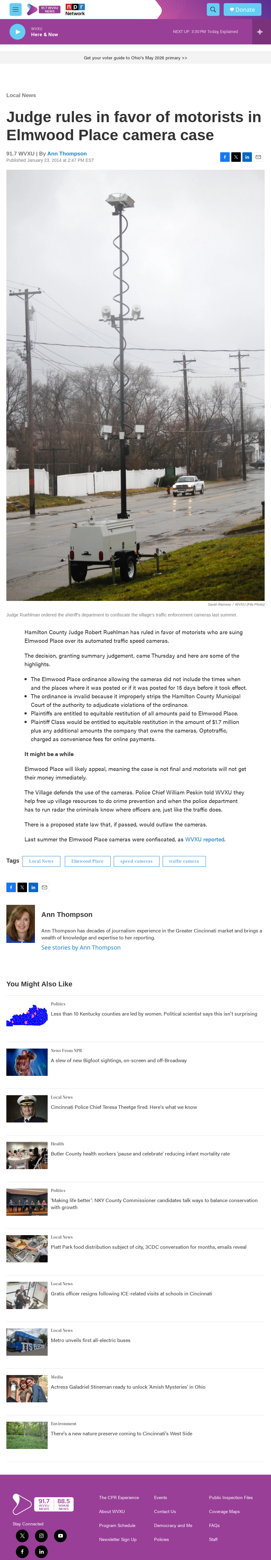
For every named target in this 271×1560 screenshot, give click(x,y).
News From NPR (66, 1050)
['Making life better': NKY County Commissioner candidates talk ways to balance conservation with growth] (27, 1202)
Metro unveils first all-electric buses (91, 1340)
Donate (245, 9)
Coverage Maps (224, 1511)
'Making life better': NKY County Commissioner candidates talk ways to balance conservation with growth (154, 1203)
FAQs (214, 1525)
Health (57, 1144)
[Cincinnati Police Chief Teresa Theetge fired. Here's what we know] (27, 1108)
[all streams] (261, 31)
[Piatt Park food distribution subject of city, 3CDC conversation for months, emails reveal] (27, 1248)
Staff (213, 1539)
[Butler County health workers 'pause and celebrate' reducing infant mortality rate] (27, 1155)
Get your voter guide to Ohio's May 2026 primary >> (135, 57)
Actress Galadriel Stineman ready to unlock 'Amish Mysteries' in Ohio (128, 1386)
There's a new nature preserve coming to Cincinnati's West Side (121, 1433)
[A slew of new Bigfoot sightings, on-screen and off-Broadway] (27, 1062)
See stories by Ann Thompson (81, 947)
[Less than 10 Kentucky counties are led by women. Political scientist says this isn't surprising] (27, 1015)
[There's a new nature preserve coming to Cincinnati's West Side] (27, 1435)
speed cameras (136, 861)
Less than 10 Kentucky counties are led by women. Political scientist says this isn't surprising (154, 1013)
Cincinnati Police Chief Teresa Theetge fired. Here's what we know (124, 1106)
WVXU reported (204, 839)
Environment (64, 1423)
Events (160, 1497)
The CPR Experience (119, 1497)
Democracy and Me (173, 1525)
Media (57, 1377)
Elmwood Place (87, 861)
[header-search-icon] (213, 9)
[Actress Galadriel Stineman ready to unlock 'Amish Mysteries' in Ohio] (27, 1388)
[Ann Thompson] (20, 924)
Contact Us (165, 1511)
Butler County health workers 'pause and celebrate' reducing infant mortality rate (140, 1153)
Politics (58, 1004)
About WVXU (112, 1511)
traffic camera (184, 861)
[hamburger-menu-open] (16, 9)
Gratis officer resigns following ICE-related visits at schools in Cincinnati (131, 1293)
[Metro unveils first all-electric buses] (27, 1342)
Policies (161, 1539)
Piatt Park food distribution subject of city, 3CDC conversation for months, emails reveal (149, 1246)
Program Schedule (117, 1525)
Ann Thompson (67, 154)
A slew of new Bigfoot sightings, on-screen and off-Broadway (119, 1060)
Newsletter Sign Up (118, 1539)
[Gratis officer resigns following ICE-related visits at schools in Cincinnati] (27, 1295)
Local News (21, 95)
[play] (17, 32)
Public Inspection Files (231, 1497)
